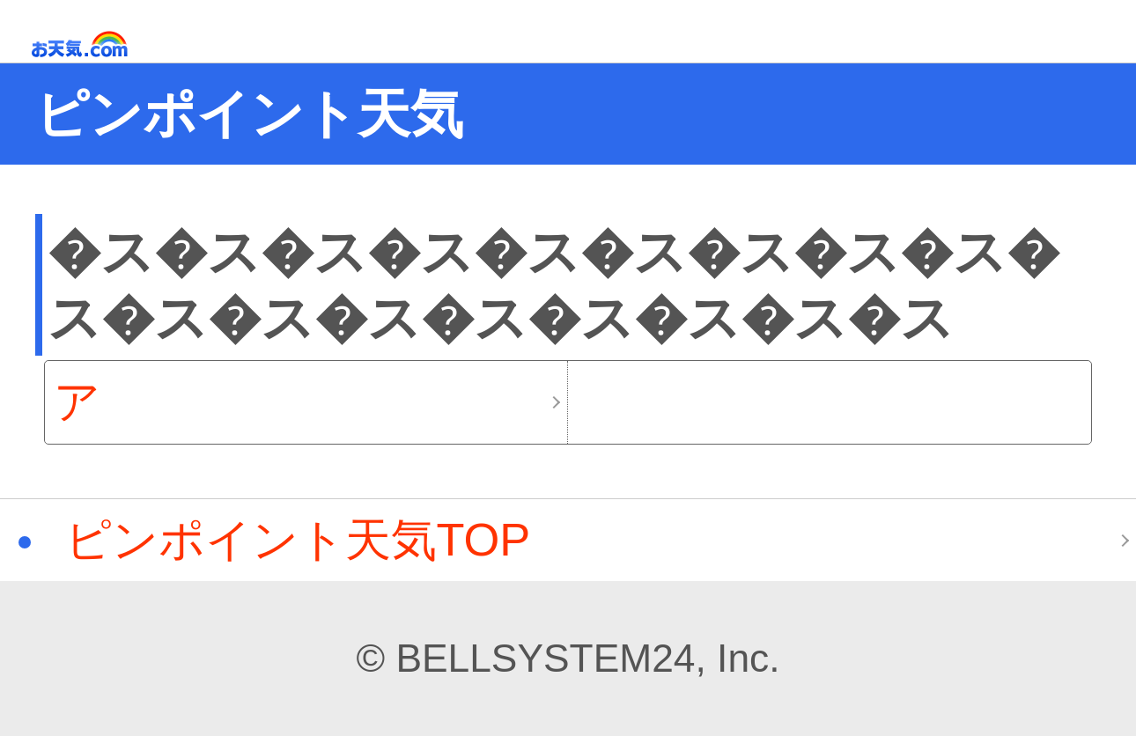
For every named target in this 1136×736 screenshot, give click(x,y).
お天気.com (105, 44)
